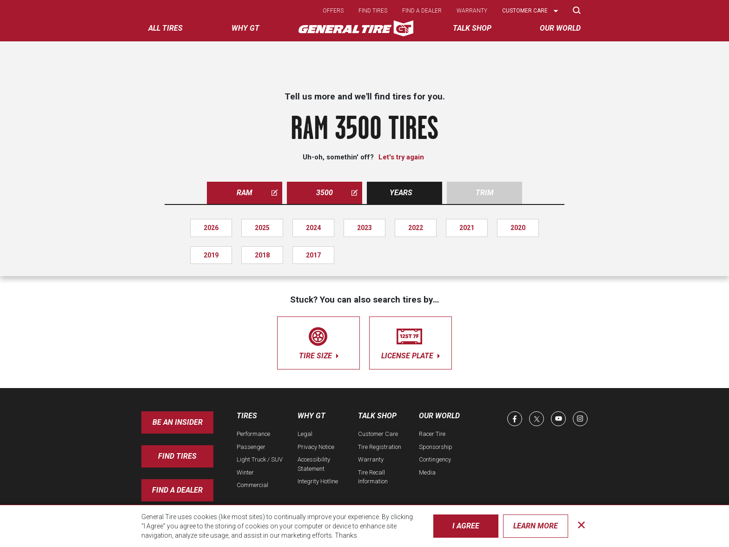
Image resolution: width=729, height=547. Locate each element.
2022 (415, 227)
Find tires (372, 10)
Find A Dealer (177, 490)
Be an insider (177, 422)
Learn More (535, 525)
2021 (466, 227)
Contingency (435, 459)
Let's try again (401, 157)
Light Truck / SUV (260, 459)
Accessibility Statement (314, 464)
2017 (313, 255)
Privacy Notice (316, 446)
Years (401, 192)
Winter (245, 472)
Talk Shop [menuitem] (472, 28)
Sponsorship (435, 446)
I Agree (465, 525)
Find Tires (177, 456)
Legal (305, 433)
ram (257, 192)
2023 (364, 227)
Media (427, 472)
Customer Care (378, 433)
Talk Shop (377, 415)
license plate (410, 341)
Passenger (251, 446)
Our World (439, 415)
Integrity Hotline (318, 481)
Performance (253, 433)
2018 (262, 255)
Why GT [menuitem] (245, 28)
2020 (517, 227)
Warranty (472, 10)
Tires (247, 415)
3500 (337, 192)
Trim (485, 192)
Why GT (311, 415)
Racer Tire (432, 433)
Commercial (252, 484)
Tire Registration (379, 446)
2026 (211, 227)
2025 (262, 227)
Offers (333, 10)
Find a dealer (422, 10)
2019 (211, 255)
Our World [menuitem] (560, 28)
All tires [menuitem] (165, 28)
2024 (313, 227)
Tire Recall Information (373, 477)
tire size (318, 341)
